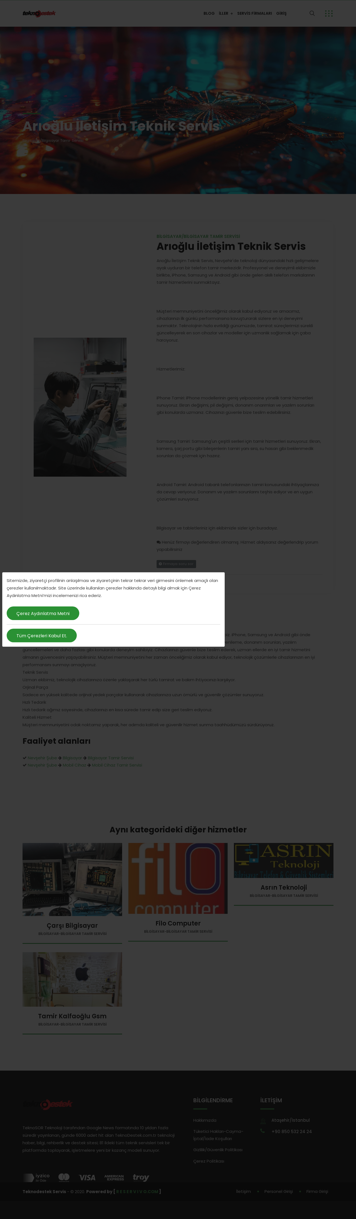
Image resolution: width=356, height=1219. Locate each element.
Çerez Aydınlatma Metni (43, 613)
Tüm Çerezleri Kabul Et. (41, 636)
